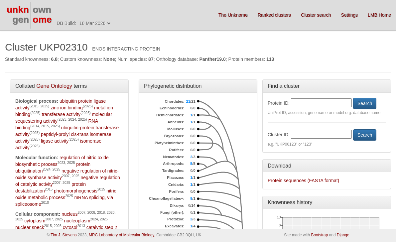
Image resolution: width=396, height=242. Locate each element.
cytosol (70, 227)
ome (42, 19)
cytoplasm (34, 220)
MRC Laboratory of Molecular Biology (121, 235)
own (42, 9)
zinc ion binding (67, 107)
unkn (18, 9)
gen (20, 19)
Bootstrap (319, 235)
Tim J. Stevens (63, 235)
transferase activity (61, 114)
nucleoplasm (77, 220)
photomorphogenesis (75, 190)
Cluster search (316, 15)
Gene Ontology (54, 86)
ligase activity (54, 141)
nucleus (69, 214)
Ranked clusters (274, 15)
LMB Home (379, 15)
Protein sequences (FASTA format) (303, 180)
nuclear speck (29, 227)
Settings (349, 15)
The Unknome (233, 15)
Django (343, 235)
